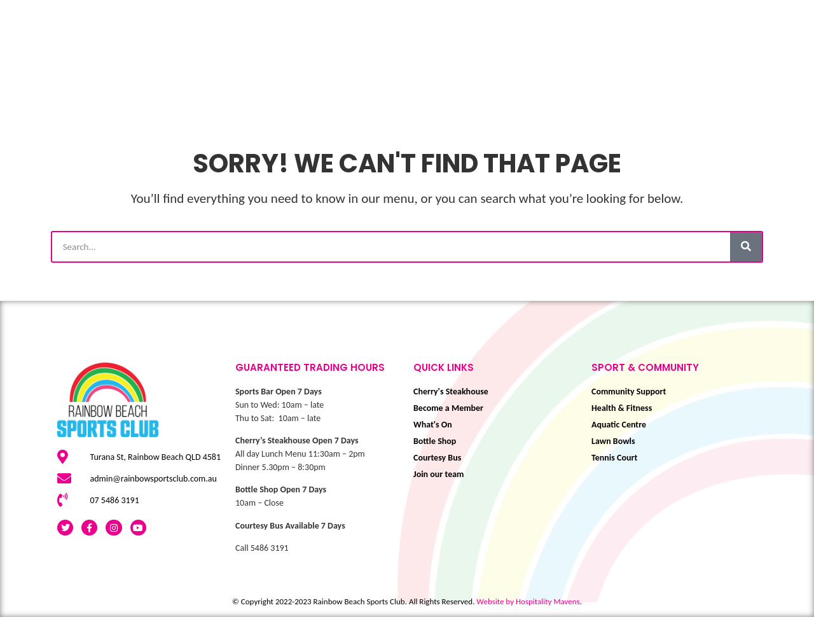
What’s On (194, 68)
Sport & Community (376, 68)
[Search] (746, 246)
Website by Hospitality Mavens (527, 601)
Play (272, 68)
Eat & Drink (506, 68)
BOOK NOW (700, 68)
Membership (607, 68)
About (784, 68)
